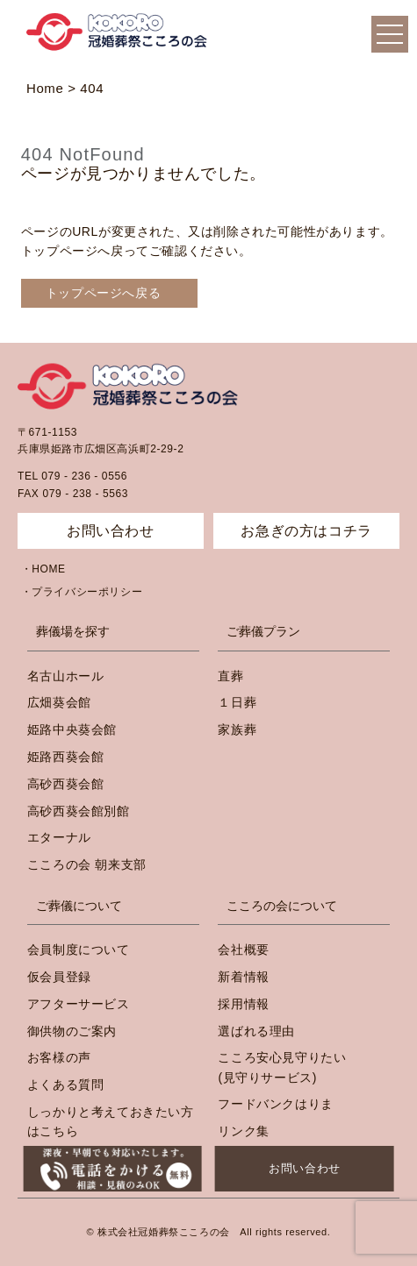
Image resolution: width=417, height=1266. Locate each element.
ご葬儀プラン (263, 631)
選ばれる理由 (256, 1031)
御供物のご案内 (72, 1031)
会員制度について (78, 949)
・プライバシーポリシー (82, 592)
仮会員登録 (59, 977)
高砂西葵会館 (65, 784)
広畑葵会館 (59, 702)
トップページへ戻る (103, 293)
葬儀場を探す (73, 631)
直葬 (230, 676)
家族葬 (237, 729)
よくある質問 (65, 1085)
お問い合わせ (305, 1168)
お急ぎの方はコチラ (306, 530)
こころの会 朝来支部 (87, 864)
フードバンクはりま (275, 1104)
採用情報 (243, 1004)
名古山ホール (65, 676)
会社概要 (243, 949)
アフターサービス (78, 1004)
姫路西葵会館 (65, 757)
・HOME (43, 569)
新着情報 (243, 977)
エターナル (59, 837)
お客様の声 (59, 1057)
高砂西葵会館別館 (78, 811)
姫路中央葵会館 (72, 729)
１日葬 (237, 702)
